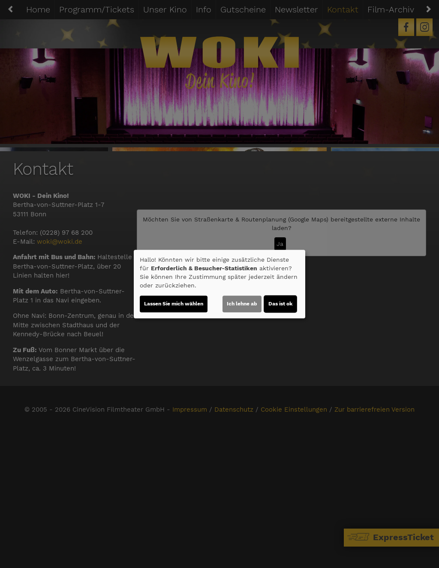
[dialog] (219, 284)
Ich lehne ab (242, 304)
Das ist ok (280, 304)
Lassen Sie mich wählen (173, 304)
